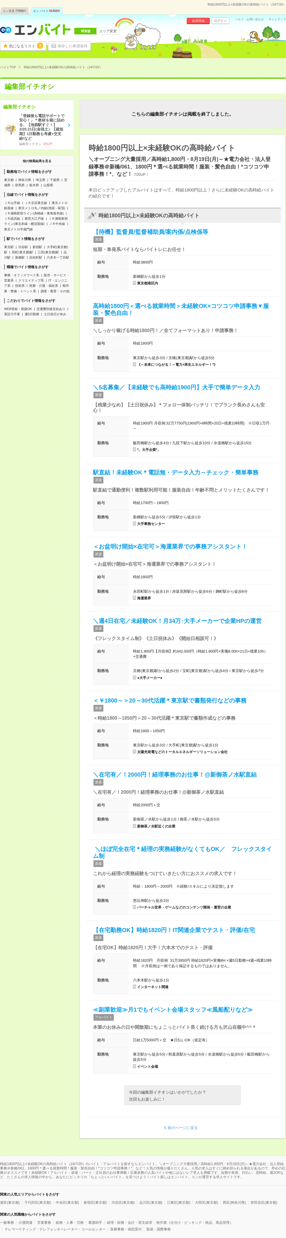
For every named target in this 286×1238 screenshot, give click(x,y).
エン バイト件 (46, 10)
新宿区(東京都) (95, 1203)
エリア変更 (108, 31)
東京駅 (9, 247)
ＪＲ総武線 (12, 218)
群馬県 (20, 185)
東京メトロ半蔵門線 (18, 229)
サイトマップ (277, 19)
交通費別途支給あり (51, 309)
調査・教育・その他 (55, 291)
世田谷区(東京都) (264, 1203)
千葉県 (55, 180)
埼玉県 (40, 180)
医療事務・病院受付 (126, 1229)
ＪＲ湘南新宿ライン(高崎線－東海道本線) (34, 213)
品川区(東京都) (151, 1203)
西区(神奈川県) (234, 1203)
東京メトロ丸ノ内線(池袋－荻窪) (41, 208)
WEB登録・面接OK (18, 309)
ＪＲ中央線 (57, 223)
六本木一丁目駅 (58, 257)
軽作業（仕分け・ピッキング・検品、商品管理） (195, 1223)
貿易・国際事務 (158, 1229)
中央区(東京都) (67, 1203)
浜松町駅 (35, 257)
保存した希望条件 (72, 46)
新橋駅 (20, 257)
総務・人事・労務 (70, 1223)
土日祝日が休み (55, 314)
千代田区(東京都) (37, 1203)
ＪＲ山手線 (12, 203)
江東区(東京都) (178, 1203)
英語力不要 (12, 314)
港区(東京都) (10, 1203)
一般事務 (7, 1223)
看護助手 (95, 1223)
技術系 (20, 285)
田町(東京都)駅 (22, 252)
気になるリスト (26, 45)
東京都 (9, 180)
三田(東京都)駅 (48, 252)
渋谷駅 (23, 247)
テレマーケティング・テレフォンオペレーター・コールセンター (55, 1229)
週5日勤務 (32, 314)
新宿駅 (37, 247)
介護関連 (26, 1223)
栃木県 (34, 185)
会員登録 (198, 20)
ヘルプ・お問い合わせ (249, 19)
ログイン (220, 20)
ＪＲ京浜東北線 (36, 203)
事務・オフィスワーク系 (21, 275)
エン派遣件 (14, 10)
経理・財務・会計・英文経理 (129, 1223)
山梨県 (48, 185)
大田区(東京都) (206, 1203)
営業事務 (44, 1223)
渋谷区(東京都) (123, 1203)
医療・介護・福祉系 (43, 285)
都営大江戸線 (34, 218)
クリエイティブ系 (31, 280)
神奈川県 (24, 180)
